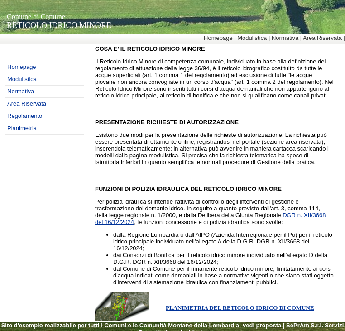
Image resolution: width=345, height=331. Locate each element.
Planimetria (22, 128)
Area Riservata (322, 37)
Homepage (218, 37)
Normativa (285, 37)
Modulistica (252, 37)
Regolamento (24, 115)
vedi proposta (262, 325)
